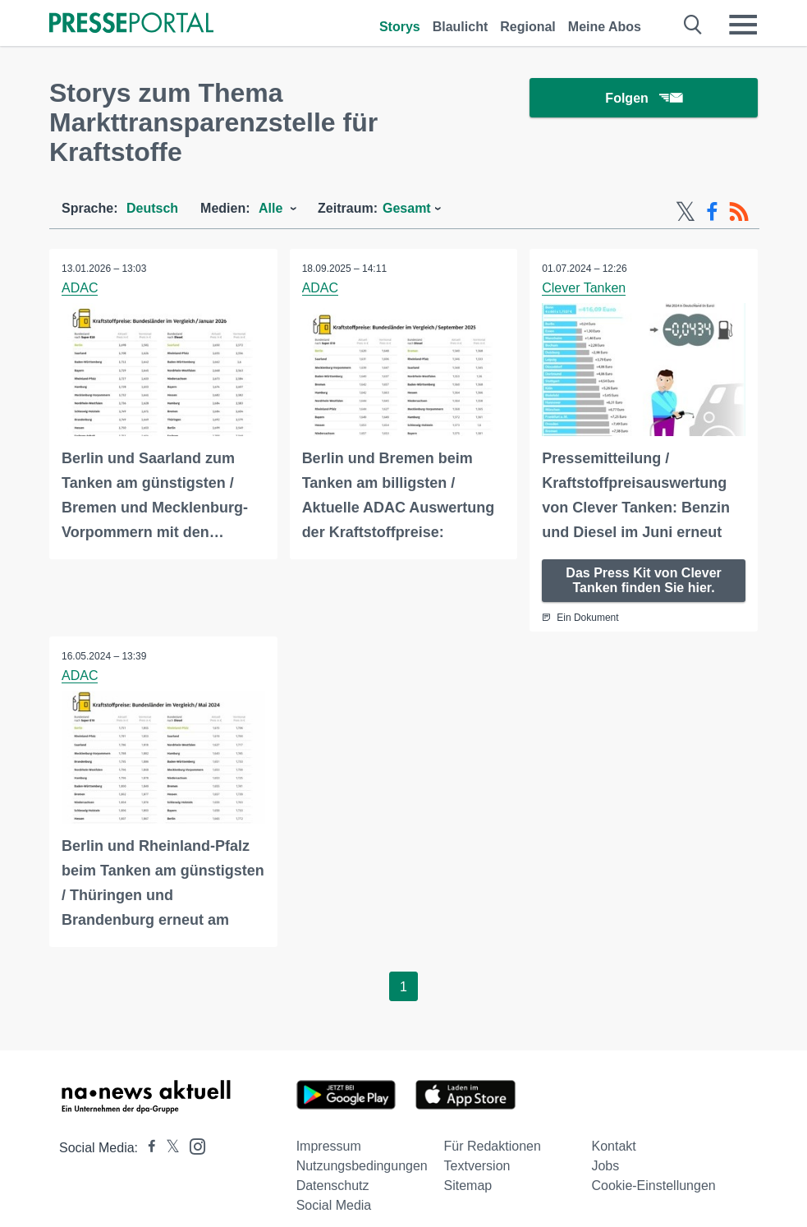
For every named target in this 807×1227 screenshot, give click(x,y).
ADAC (80, 288)
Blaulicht (460, 27)
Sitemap (468, 1186)
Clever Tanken (584, 288)
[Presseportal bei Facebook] (147, 1148)
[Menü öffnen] (743, 24)
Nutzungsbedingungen (362, 1166)
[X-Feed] (685, 212)
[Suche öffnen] (693, 24)
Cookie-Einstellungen (653, 1186)
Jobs (605, 1166)
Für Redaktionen (492, 1146)
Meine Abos (604, 27)
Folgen (643, 98)
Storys (399, 27)
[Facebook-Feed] (712, 212)
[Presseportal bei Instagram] (192, 1145)
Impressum (328, 1146)
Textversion (477, 1166)
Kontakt (613, 1146)
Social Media (334, 1205)
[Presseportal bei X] (168, 1148)
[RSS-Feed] (739, 212)
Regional (528, 27)
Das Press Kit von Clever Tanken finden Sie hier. (643, 580)
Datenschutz (332, 1186)
